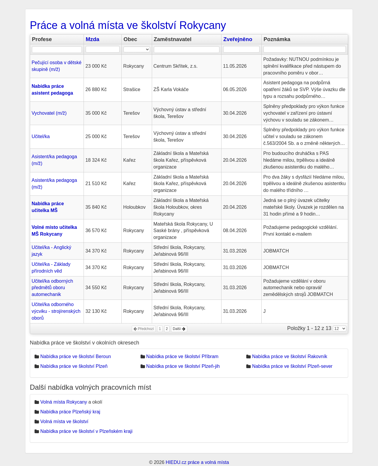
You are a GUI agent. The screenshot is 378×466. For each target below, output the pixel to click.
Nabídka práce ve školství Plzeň (73, 366)
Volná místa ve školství (64, 421)
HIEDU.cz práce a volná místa (197, 462)
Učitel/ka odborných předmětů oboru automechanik (52, 288)
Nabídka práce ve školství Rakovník (289, 356)
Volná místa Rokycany (63, 401)
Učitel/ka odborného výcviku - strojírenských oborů (56, 311)
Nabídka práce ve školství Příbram (182, 356)
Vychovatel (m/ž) (49, 113)
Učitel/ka (41, 136)
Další (179, 329)
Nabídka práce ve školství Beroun (75, 356)
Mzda (92, 39)
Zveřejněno (237, 39)
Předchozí (143, 329)
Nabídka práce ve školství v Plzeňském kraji (86, 431)
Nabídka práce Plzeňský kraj (70, 411)
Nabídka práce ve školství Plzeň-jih (183, 366)
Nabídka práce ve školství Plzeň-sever (292, 366)
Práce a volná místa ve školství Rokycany (128, 25)
